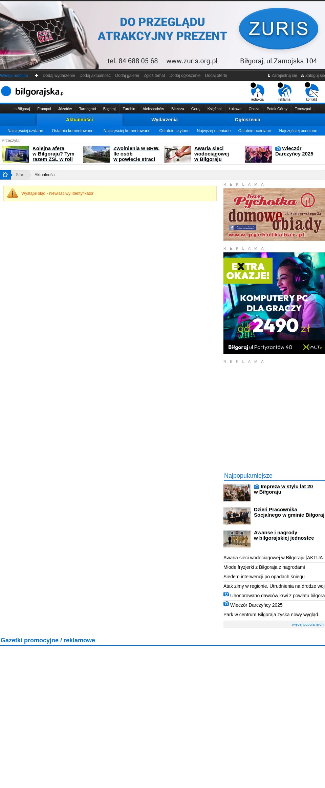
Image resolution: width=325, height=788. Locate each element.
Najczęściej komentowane (127, 130)
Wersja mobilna (14, 75)
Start (20, 174)
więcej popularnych (308, 624)
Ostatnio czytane (174, 130)
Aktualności (79, 119)
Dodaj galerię (127, 75)
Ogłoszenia (247, 119)
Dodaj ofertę (216, 75)
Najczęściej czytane (25, 130)
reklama (284, 91)
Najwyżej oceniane (214, 130)
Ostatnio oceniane (254, 130)
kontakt (312, 91)
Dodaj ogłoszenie (185, 75)
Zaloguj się (313, 75)
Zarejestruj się (282, 75)
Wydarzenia (164, 119)
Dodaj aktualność (95, 75)
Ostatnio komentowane (72, 130)
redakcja (257, 91)
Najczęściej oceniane (298, 130)
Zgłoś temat (154, 75)
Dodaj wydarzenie (59, 75)
